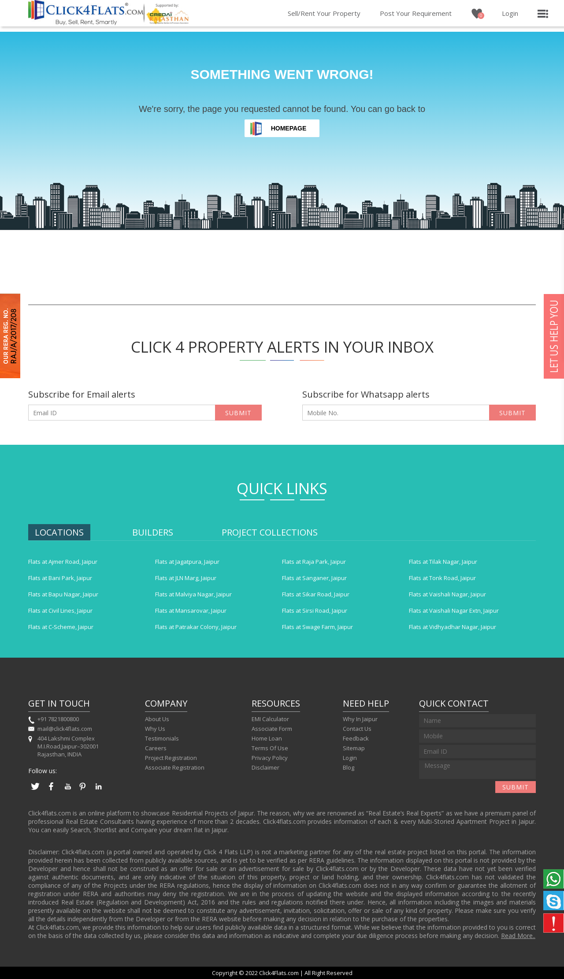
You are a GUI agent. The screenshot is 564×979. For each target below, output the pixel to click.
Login (510, 13)
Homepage (289, 128)
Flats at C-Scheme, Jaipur (60, 627)
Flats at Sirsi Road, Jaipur (314, 610)
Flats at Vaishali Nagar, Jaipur (447, 594)
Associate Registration (174, 767)
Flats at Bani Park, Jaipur (60, 578)
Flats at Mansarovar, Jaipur (190, 610)
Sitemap (354, 748)
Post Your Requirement (416, 13)
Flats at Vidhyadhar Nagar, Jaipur (452, 627)
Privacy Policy (270, 758)
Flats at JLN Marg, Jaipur (185, 578)
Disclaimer (265, 767)
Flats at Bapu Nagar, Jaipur (63, 594)
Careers (156, 748)
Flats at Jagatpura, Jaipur (187, 562)
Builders (152, 532)
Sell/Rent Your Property (324, 13)
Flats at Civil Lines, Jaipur (60, 610)
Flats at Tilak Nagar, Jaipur (443, 562)
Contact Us (357, 729)
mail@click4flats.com (64, 729)
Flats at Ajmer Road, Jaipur (62, 562)
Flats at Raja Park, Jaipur (314, 562)
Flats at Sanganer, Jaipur (314, 578)
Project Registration (171, 758)
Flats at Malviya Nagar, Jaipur (193, 594)
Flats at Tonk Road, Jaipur (442, 578)
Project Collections (270, 532)
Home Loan (267, 738)
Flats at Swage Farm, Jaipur (317, 627)
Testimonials (162, 738)
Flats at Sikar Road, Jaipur (315, 594)
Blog (348, 767)
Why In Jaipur (360, 719)
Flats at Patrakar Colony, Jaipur (196, 627)
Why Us (155, 729)
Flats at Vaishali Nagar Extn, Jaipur (454, 610)
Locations (59, 532)
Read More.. (518, 935)
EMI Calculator (270, 719)
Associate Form (272, 729)
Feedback (356, 738)
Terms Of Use (270, 748)
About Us (157, 719)
